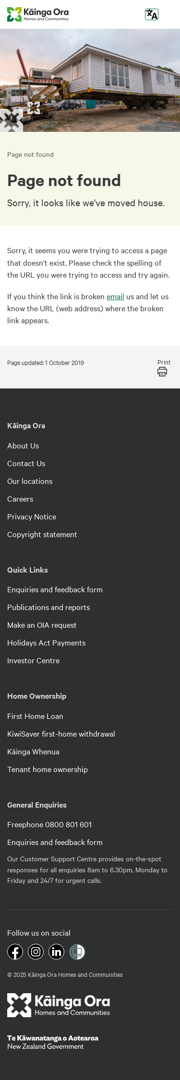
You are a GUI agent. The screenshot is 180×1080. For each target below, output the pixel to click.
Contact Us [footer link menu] (26, 463)
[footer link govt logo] (90, 1042)
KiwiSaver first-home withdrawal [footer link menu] (61, 733)
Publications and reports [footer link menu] (48, 606)
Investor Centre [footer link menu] (33, 660)
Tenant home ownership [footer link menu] (47, 768)
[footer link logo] (58, 1005)
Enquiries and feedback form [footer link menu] (55, 589)
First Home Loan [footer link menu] (35, 715)
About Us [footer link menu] (23, 445)
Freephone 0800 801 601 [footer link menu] (49, 824)
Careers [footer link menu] (20, 498)
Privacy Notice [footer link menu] (31, 516)
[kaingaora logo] (38, 14)
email (115, 296)
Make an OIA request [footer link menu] (42, 624)
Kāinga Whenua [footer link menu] (33, 751)
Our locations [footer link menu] (29, 480)
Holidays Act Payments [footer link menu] (46, 642)
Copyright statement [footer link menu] (42, 533)
